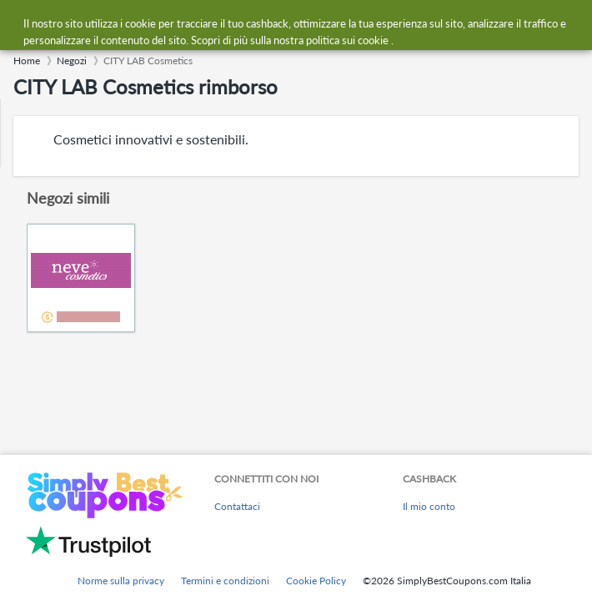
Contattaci (237, 506)
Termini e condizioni (225, 580)
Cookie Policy (316, 580)
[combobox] (312, 23)
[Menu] (21, 23)
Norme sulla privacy (121, 580)
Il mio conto (429, 506)
